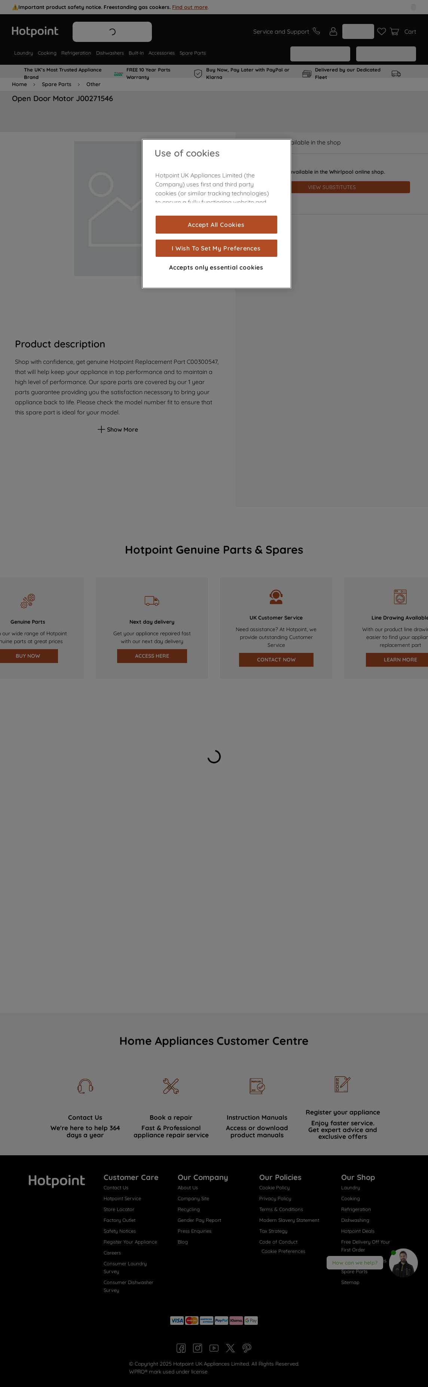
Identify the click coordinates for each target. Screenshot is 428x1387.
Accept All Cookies (216, 224)
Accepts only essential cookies (216, 267)
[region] (216, 214)
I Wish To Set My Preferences (216, 248)
